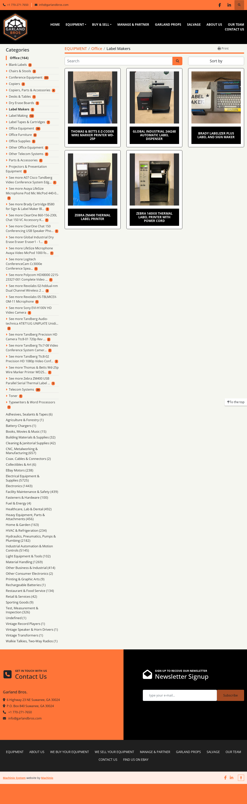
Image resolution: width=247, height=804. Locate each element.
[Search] (119, 61)
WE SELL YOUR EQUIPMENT (114, 752)
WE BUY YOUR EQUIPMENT (69, 752)
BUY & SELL (100, 24)
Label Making (18, 115)
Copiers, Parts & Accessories (29, 90)
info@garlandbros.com (54, 5)
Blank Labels (18, 65)
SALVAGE (194, 24)
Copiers (14, 84)
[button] (76, 24)
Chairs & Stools (20, 71)
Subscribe (230, 695)
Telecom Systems (21, 389)
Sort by (216, 60)
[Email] (180, 695)
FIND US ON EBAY (135, 759)
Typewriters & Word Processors (32, 402)
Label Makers (19, 109)
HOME (55, 24)
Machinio (47, 778)
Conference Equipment (25, 77)
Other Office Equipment (26, 147)
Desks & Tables (20, 96)
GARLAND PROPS (168, 24)
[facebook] (219, 5)
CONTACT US (234, 29)
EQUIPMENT (75, 24)
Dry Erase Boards (21, 103)
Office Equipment (21, 128)
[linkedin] (229, 5)
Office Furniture (20, 135)
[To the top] (236, 402)
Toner (13, 396)
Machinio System (14, 778)
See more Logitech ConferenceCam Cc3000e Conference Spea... (24, 264)
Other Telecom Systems (26, 154)
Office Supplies (19, 141)
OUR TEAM (236, 24)
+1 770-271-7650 (17, 5)
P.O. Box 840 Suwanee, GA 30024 (30, 706)
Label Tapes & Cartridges (27, 122)
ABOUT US (214, 24)
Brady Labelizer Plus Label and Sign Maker (216, 135)
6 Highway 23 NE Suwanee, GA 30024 (33, 700)
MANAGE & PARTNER (133, 24)
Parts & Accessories (23, 160)
